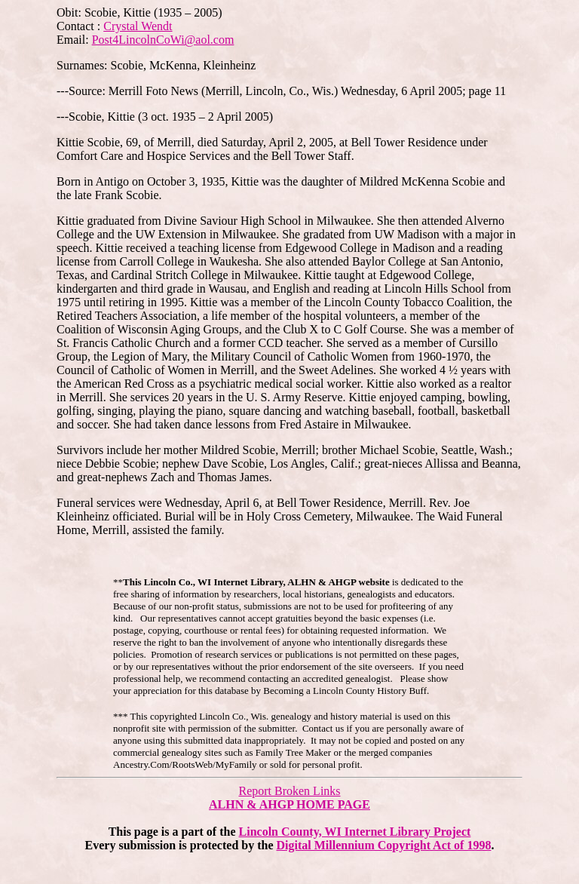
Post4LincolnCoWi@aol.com (163, 39)
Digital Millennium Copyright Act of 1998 (384, 845)
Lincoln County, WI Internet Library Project (355, 831)
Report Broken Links (289, 790)
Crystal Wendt (137, 26)
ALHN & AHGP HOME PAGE (289, 804)
